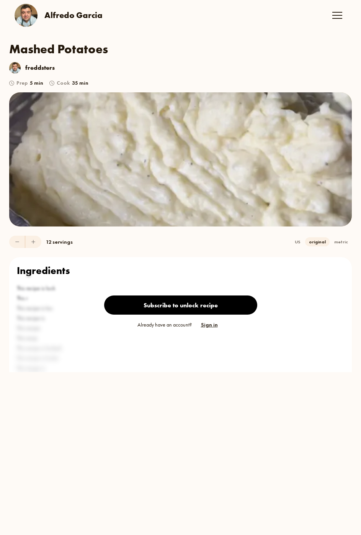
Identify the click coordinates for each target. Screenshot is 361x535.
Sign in (209, 324)
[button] (337, 15)
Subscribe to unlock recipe (181, 305)
